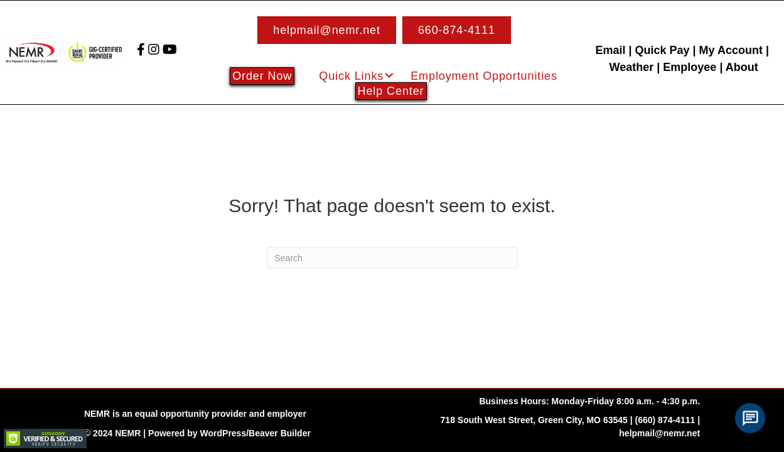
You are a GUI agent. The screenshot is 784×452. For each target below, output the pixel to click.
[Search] (392, 258)
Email (610, 50)
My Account (731, 50)
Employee (689, 67)
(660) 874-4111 (665, 420)
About (742, 67)
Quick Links (351, 76)
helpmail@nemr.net (659, 433)
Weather (631, 67)
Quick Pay (662, 50)
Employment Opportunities (484, 76)
